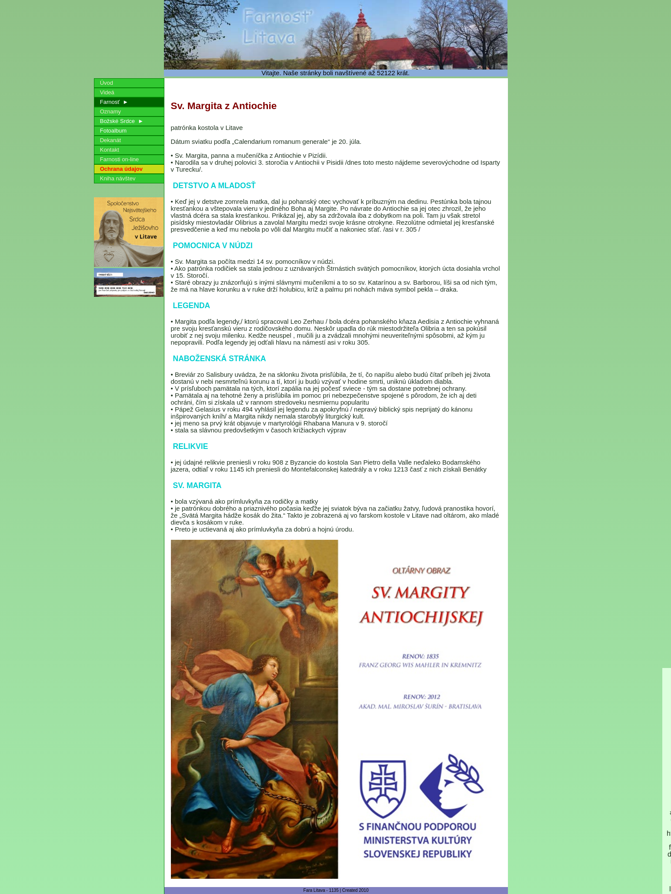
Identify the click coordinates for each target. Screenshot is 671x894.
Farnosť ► (113, 102)
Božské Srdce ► (120, 121)
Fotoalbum (113, 130)
